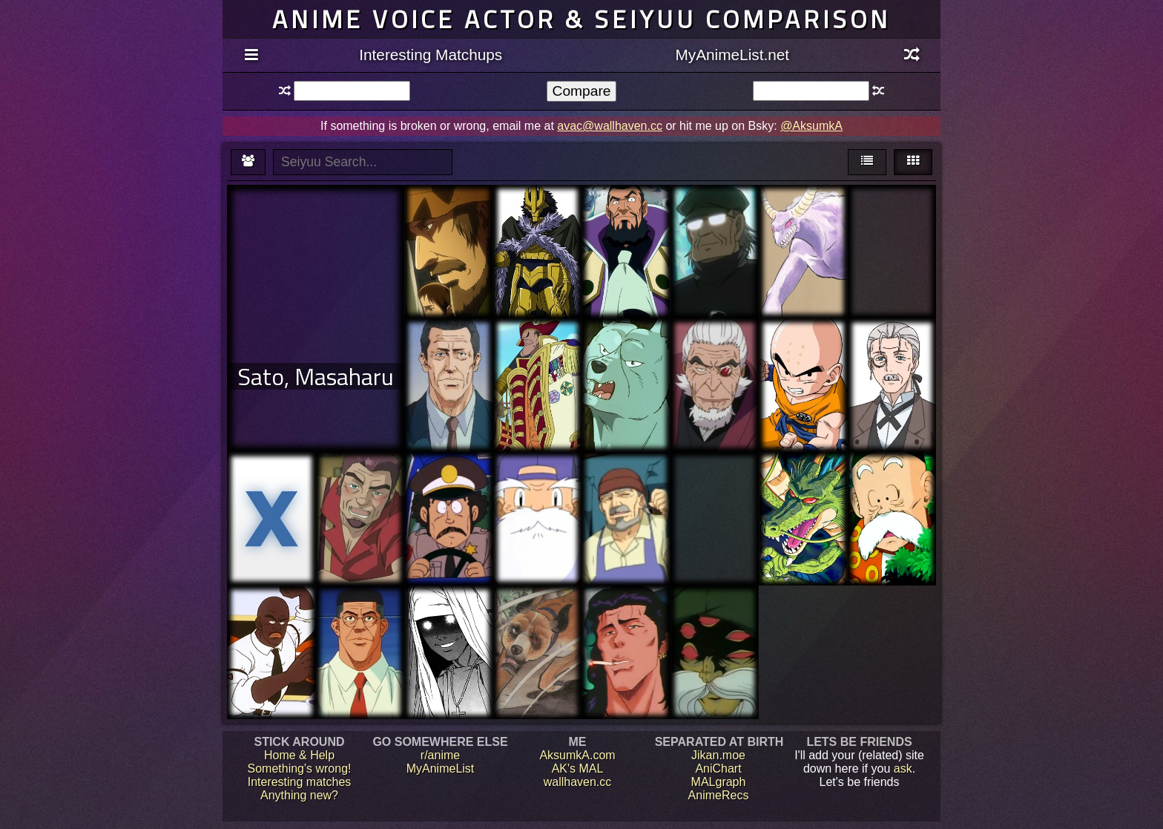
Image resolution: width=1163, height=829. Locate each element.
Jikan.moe (718, 755)
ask (903, 768)
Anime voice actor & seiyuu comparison (581, 19)
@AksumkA (811, 125)
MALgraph (718, 782)
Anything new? (299, 795)
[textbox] (352, 91)
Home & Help (299, 755)
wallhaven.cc (578, 782)
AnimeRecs (718, 795)
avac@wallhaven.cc (609, 125)
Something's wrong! (299, 768)
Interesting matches (300, 782)
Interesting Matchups (430, 54)
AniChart (718, 768)
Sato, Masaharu (315, 376)
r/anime (440, 755)
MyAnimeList (440, 768)
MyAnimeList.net (732, 54)
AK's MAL (578, 768)
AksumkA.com (577, 755)
